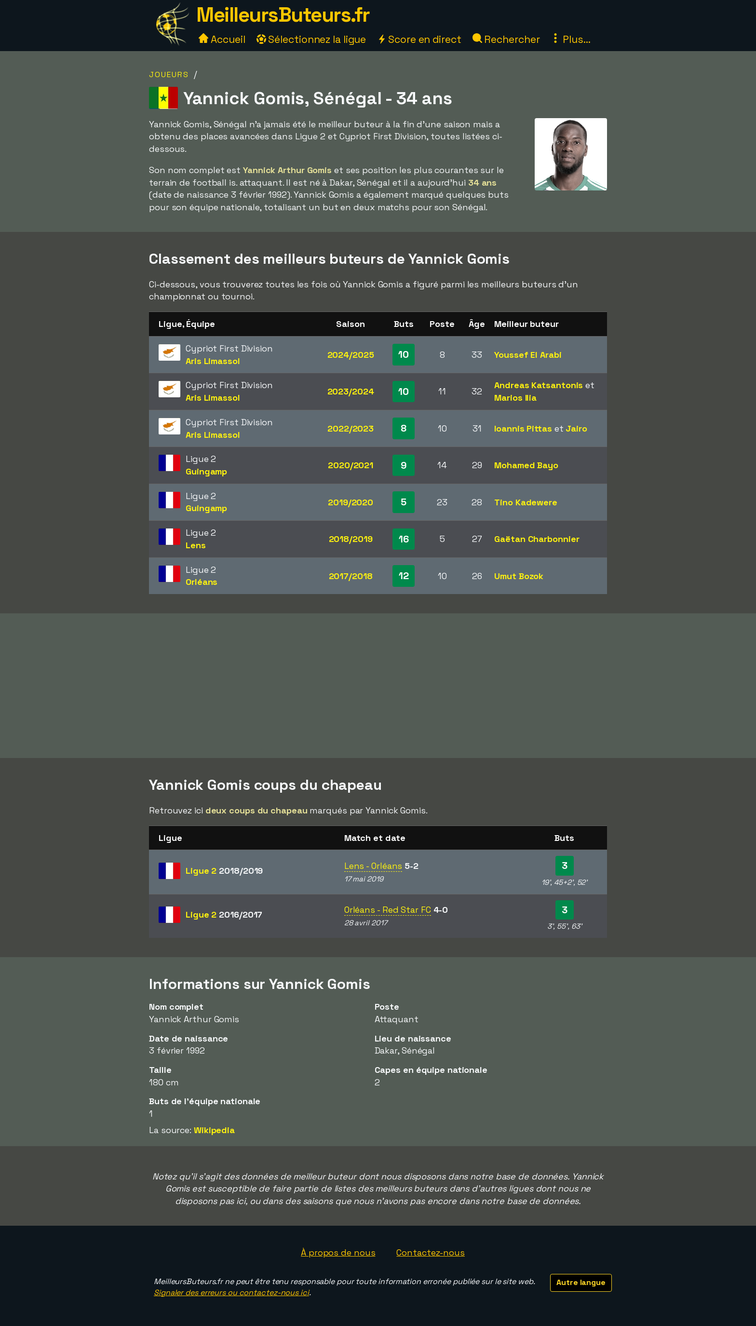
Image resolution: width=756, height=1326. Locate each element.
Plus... (570, 39)
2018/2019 (351, 538)
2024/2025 (350, 354)
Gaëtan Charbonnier (536, 538)
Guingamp (206, 471)
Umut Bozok (518, 576)
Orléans (201, 581)
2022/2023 (350, 428)
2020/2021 (350, 465)
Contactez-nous (430, 1252)
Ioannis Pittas (523, 428)
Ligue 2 (224, 870)
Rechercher (506, 39)
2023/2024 (350, 391)
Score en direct (419, 39)
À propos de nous (338, 1252)
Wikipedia (214, 1130)
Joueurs (169, 74)
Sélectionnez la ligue (311, 39)
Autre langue (581, 1282)
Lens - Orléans (373, 865)
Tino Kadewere (525, 502)
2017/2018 (351, 576)
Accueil (222, 39)
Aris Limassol (213, 360)
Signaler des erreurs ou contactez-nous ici (231, 1292)
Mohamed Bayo (526, 465)
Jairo (576, 428)
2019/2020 (350, 502)
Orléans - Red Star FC (387, 909)
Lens (196, 545)
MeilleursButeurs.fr (283, 14)
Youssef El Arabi (527, 354)
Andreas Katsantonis (538, 385)
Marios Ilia (515, 397)
